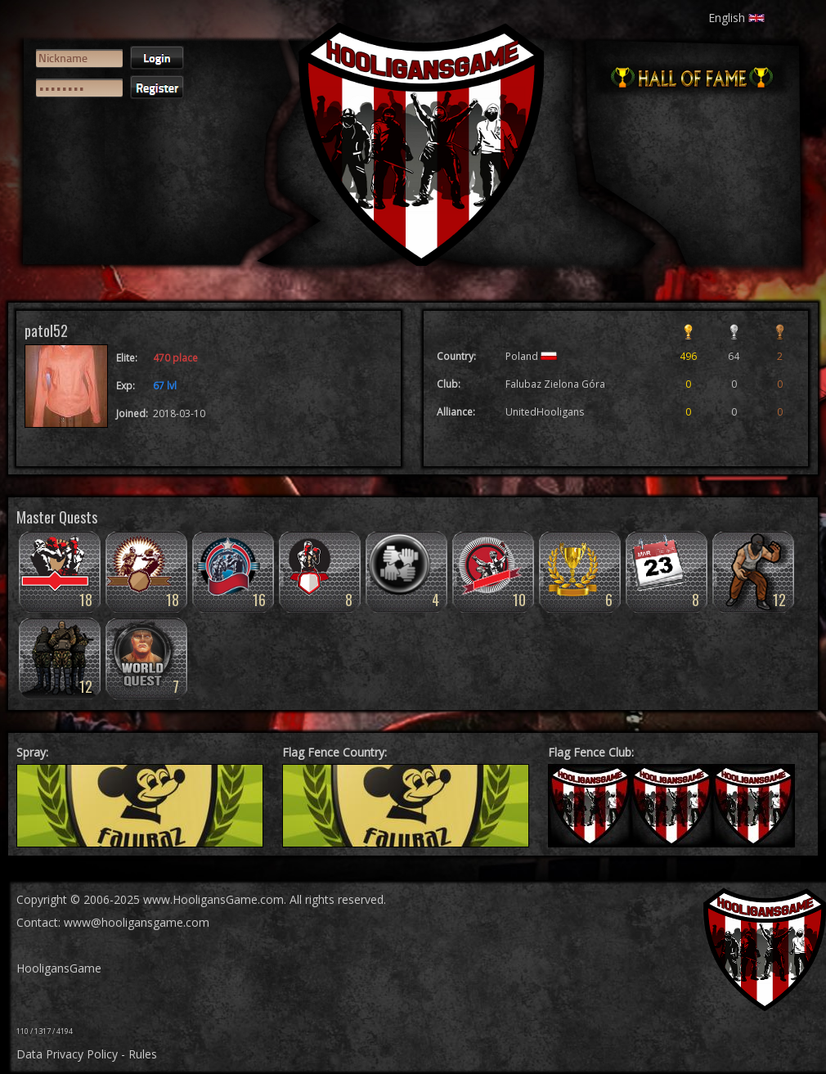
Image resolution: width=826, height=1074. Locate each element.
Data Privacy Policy (67, 1054)
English (736, 17)
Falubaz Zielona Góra (555, 384)
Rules (142, 1054)
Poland (531, 356)
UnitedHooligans (544, 412)
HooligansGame (58, 968)
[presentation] (96, 168)
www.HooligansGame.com (213, 899)
